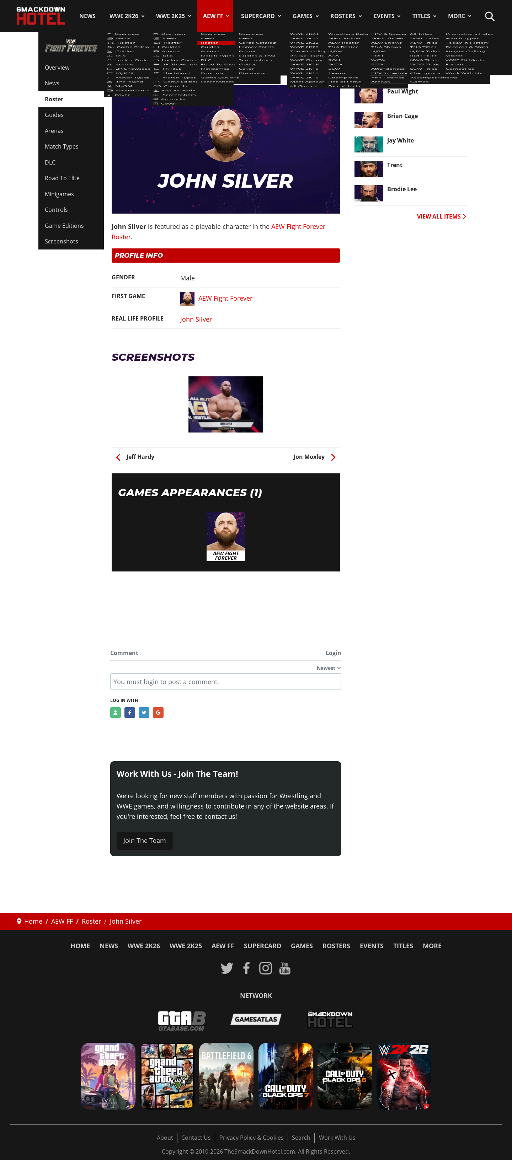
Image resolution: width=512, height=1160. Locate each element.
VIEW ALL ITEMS (441, 216)
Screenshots (61, 241)
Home (80, 945)
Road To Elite (62, 178)
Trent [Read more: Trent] (394, 165)
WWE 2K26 (124, 16)
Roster (54, 99)
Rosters (343, 16)
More (456, 16)
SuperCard (258, 16)
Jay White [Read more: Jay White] (400, 140)
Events (384, 16)
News (87, 16)
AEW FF (213, 16)
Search (301, 1138)
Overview (57, 67)
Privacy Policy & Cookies (251, 1138)
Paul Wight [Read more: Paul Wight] (402, 91)
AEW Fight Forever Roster (152, 64)
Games (303, 16)
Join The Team (144, 840)
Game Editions (64, 226)
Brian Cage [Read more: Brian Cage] (402, 116)
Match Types (62, 146)
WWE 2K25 (170, 16)
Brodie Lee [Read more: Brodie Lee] (402, 189)
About (165, 1138)
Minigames (59, 194)
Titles (421, 16)
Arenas (54, 131)
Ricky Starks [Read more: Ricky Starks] (404, 67)
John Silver (196, 319)
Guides (54, 115)
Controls (56, 210)
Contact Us (196, 1138)
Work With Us (337, 1138)
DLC (50, 162)
